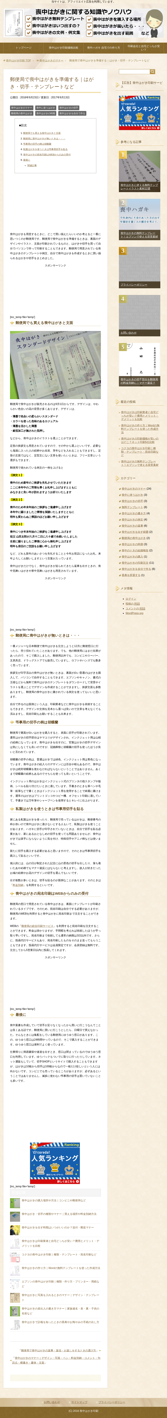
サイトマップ (79, 1402)
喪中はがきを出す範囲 (135, 531)
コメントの (135, 608)
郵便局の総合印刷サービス (37, 926)
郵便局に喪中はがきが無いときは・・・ (44, 138)
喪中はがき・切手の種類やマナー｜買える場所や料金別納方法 (59, 1214)
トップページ (24, 47)
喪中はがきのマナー (21, 107)
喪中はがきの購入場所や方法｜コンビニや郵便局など (54, 1200)
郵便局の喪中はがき (21, 113)
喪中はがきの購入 (132, 556)
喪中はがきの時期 (45, 113)
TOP (18, 60)
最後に (26, 160)
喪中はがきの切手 (68, 107)
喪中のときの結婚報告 (135, 550)
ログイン (131, 598)
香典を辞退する (131, 575)
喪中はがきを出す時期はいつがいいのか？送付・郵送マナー (58, 1227)
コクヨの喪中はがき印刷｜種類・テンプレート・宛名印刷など (59, 1254)
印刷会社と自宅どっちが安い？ (144, 48)
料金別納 (18, 885)
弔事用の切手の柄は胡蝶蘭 (37, 144)
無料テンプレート (132, 507)
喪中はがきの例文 (132, 519)
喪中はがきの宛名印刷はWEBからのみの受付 (47, 154)
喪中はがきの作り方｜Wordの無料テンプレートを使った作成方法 (61, 1268)
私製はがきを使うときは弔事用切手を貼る (45, 149)
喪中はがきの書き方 (134, 513)
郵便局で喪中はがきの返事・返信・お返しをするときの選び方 (58, 1350)
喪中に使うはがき (45, 107)
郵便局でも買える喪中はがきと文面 (42, 133)
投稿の (133, 603)
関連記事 (32, 165)
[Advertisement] (55, 203)
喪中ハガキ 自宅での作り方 (103, 47)
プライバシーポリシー (134, 284)
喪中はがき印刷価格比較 (63, 47)
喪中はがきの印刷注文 (135, 562)
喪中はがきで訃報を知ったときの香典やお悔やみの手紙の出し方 (60, 1322)
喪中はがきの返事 (132, 525)
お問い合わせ (129, 332)
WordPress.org (134, 613)
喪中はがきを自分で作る (72, 113)
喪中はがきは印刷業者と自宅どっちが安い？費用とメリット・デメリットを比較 (139, 416)
